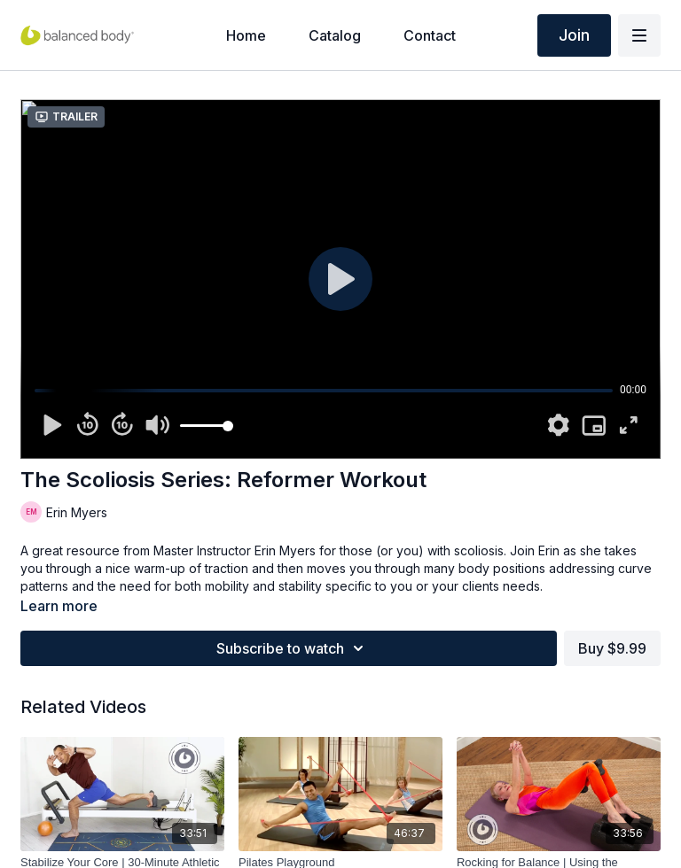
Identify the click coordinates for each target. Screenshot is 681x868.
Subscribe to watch (292, 648)
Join (574, 35)
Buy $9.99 (612, 648)
